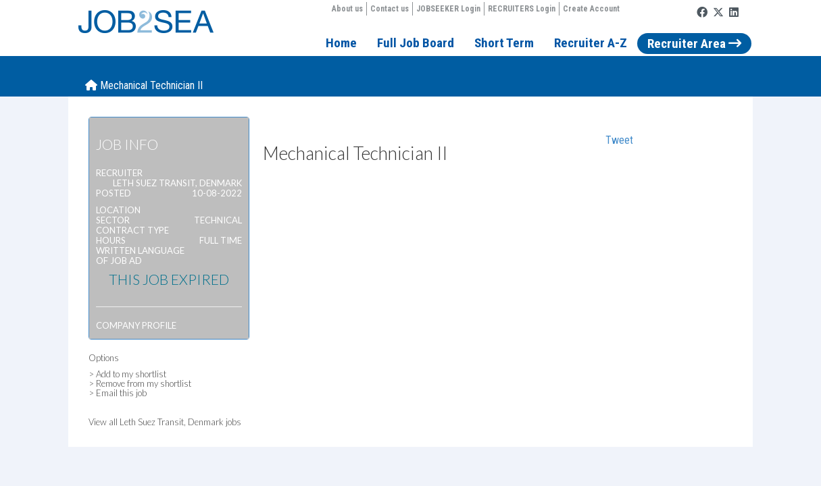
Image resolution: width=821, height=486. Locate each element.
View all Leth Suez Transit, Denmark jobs (165, 422)
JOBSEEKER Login (448, 9)
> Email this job (118, 393)
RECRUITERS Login (521, 9)
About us (347, 9)
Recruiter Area (694, 43)
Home (341, 43)
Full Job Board (415, 43)
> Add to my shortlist (127, 374)
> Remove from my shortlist (140, 383)
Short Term (504, 43)
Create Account (591, 9)
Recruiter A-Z (590, 43)
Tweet (619, 140)
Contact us (389, 9)
